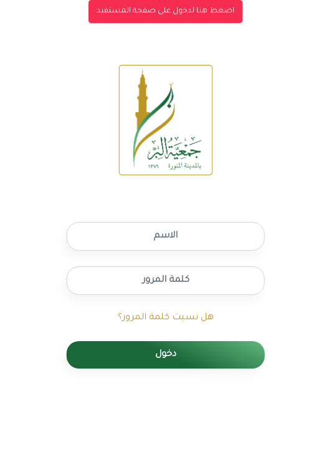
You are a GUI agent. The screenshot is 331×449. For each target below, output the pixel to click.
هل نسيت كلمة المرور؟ (166, 318)
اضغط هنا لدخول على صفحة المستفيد (165, 11)
